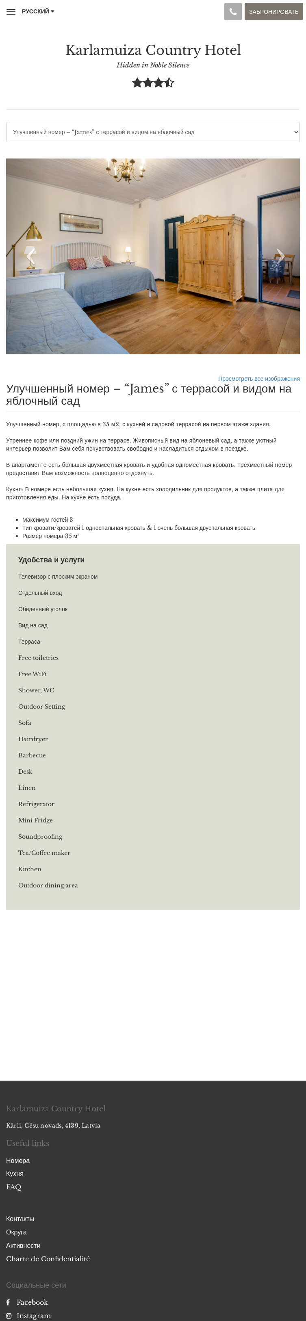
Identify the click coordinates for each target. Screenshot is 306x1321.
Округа (16, 1232)
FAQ (13, 1187)
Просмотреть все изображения (259, 378)
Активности (23, 1245)
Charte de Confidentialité (48, 1259)
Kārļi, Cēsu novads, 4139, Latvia (53, 1125)
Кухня (15, 1173)
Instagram (28, 1316)
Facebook (27, 1302)
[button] (28, 256)
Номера (18, 1160)
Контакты (20, 1219)
